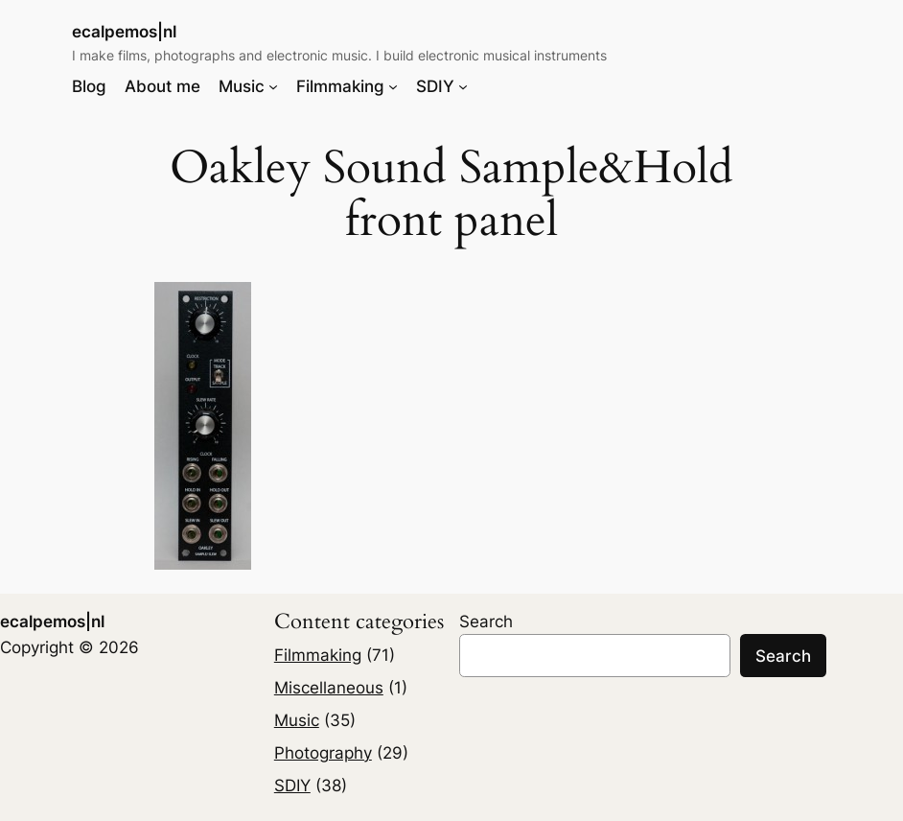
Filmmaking (317, 655)
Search (486, 621)
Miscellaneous (328, 687)
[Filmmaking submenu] (393, 86)
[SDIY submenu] (463, 86)
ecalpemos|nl (124, 31)
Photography (323, 752)
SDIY (292, 785)
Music (296, 720)
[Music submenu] (273, 86)
